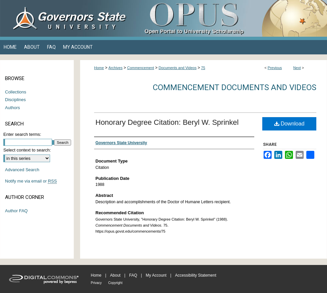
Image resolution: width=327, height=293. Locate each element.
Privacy (96, 283)
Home (99, 68)
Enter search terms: (22, 134)
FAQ (133, 275)
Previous (275, 68)
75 (203, 68)
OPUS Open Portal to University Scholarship (230, 18)
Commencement (140, 68)
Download (289, 123)
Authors (12, 107)
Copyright (115, 283)
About (115, 275)
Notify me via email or (31, 181)
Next (297, 68)
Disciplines (15, 99)
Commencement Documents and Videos (234, 87)
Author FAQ (16, 210)
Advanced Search (22, 169)
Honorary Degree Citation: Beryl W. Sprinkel (167, 122)
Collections (15, 91)
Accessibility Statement (195, 275)
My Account (156, 275)
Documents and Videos (177, 68)
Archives (115, 68)
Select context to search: (27, 150)
